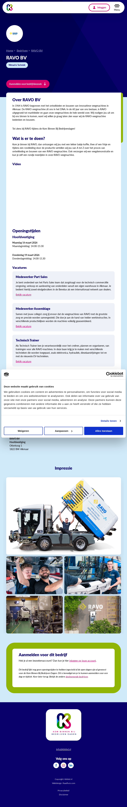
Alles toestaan (103, 430)
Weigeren (23, 430)
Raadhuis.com (69, 783)
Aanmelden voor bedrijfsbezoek (25, 84)
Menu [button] (117, 9)
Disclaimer (63, 794)
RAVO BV (37, 50)
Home (9, 50)
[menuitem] (56, 765)
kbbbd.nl (68, 779)
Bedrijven (22, 50)
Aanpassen (63, 430)
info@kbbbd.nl (63, 749)
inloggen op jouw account (82, 660)
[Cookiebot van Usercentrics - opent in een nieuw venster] (108, 374)
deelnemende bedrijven (77, 676)
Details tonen (109, 420)
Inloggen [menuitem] (101, 7)
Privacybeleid (63, 790)
